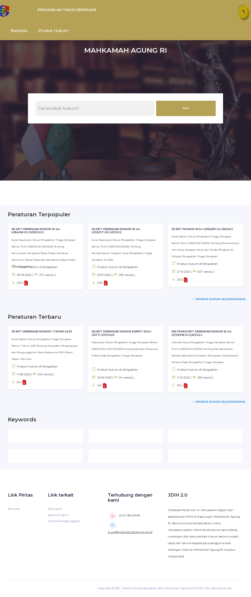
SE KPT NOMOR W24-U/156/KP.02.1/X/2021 (202, 229)
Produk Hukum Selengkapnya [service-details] (219, 299)
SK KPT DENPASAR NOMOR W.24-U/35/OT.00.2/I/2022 (116, 230)
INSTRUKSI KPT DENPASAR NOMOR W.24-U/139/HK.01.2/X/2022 (202, 333)
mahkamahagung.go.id (64, 521)
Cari (186, 108)
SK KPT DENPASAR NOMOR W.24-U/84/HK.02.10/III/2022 (36, 230)
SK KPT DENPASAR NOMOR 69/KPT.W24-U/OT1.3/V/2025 (122, 333)
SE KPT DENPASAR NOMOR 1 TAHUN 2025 (42, 331)
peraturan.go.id (58, 515)
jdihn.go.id (55, 509)
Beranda (19, 30)
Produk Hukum (53, 30)
